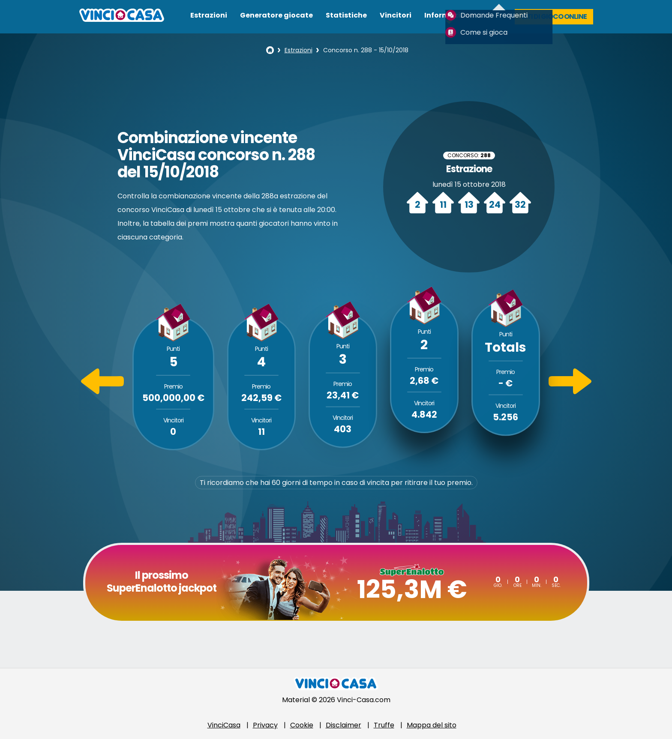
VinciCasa (223, 725)
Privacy (265, 725)
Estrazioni (208, 15)
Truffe (384, 725)
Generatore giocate (276, 15)
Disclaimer (343, 725)
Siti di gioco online (554, 16)
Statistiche (346, 15)
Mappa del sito (431, 725)
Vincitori (395, 15)
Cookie (301, 725)
